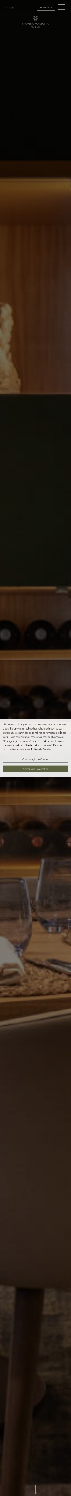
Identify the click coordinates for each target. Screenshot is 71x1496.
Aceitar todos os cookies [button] (35, 769)
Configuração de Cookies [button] (35, 759)
